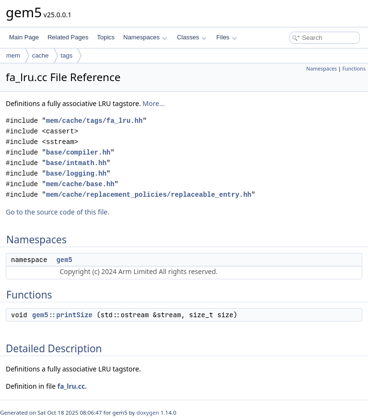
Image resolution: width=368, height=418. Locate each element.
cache (40, 55)
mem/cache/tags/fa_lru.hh (94, 120)
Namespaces (145, 37)
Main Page (24, 37)
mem (13, 55)
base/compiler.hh (78, 152)
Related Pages (67, 37)
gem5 (64, 259)
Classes (192, 37)
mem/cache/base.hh (80, 184)
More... (154, 103)
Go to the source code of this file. (57, 211)
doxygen (148, 412)
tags (67, 55)
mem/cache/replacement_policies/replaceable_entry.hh (148, 194)
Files (226, 37)
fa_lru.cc (71, 386)
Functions (354, 68)
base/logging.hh (76, 173)
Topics (106, 37)
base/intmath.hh (76, 162)
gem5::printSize (62, 315)
